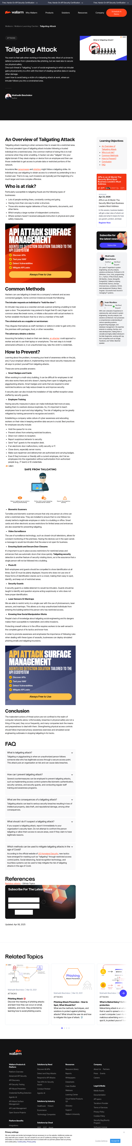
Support (68, 1110)
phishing (37, 169)
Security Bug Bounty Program (101, 1121)
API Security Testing (16, 1084)
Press (96, 1073)
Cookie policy (21, 1142)
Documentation (100, 1095)
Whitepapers (70, 1078)
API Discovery (14, 1080)
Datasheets (69, 1082)
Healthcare (41, 1106)
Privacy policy (31, 1142)
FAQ (103, 164)
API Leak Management (18, 1108)
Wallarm (9, 26)
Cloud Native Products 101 (74, 1100)
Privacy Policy (99, 1112)
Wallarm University (72, 1114)
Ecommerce (42, 1110)
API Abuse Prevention (17, 1089)
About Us (97, 1069)
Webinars (69, 1090)
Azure (51, 1127)
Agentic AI (13, 1097)
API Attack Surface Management (16, 1102)
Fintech (50, 1106)
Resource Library (72, 1069)
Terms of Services (101, 1107)
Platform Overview (16, 1072)
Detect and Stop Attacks (46, 1073)
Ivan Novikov (111, 302)
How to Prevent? (109, 158)
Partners (106, 1069)
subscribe (112, 245)
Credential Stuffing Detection (20, 1093)
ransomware (23, 169)
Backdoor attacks (13, 883)
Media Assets (99, 1090)
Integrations (13, 1125)
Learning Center (71, 1094)
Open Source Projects (17, 1112)
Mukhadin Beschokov (22, 95)
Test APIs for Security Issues (45, 1083)
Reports (68, 1073)
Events (102, 1073)
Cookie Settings (101, 1141)
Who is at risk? (108, 152)
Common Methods (110, 155)
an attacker (55, 338)
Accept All (115, 1141)
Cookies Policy (99, 1116)
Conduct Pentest (43, 1089)
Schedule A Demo (116, 12)
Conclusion (107, 161)
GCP (45, 1127)
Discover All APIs (43, 1069)
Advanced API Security (18, 1076)
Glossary (68, 1106)
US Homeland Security (48, 853)
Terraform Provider (101, 1103)
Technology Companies (46, 1114)
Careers (97, 1078)
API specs (97, 1099)
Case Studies (70, 1086)
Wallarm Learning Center (26, 26)
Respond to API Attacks (46, 1078)
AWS (39, 1127)
